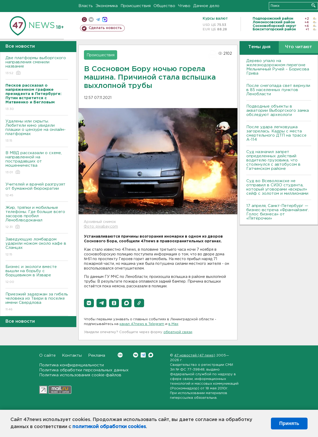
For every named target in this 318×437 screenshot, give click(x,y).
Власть (85, 6)
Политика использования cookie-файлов (80, 375)
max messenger (104, 19)
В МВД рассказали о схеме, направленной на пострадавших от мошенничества (36, 163)
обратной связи (177, 332)
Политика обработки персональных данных (84, 370)
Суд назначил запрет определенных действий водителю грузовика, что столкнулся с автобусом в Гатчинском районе (273, 160)
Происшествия (136, 6)
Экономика (107, 6)
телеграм (97, 19)
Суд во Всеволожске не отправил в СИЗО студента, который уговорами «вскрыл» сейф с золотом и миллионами (277, 187)
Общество (164, 6)
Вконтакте (120, 354)
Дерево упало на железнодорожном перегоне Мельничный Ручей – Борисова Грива (277, 67)
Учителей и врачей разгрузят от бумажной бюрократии (36, 190)
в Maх (173, 324)
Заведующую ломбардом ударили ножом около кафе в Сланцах (36, 247)
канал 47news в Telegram (142, 324)
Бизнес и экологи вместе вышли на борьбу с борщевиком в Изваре (36, 274)
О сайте (47, 355)
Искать (313, 5)
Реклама (96, 355)
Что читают (298, 47)
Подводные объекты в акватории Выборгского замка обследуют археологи (277, 110)
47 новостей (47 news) (194, 355)
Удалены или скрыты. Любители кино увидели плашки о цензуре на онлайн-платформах (36, 131)
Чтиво (184, 6)
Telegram (143, 354)
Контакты (72, 355)
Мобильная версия (84, 19)
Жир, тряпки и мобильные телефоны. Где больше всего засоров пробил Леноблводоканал (36, 217)
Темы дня (259, 47)
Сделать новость (105, 28)
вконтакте (91, 19)
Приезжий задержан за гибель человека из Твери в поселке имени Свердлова (36, 302)
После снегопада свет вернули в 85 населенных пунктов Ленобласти (278, 90)
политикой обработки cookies (109, 427)
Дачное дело (206, 6)
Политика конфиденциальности (71, 365)
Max (150, 354)
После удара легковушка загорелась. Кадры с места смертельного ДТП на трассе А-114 (276, 133)
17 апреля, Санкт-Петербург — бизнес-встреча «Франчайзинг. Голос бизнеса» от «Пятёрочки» (277, 212)
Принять (289, 423)
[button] (89, 303)
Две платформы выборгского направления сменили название (36, 65)
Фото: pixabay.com (101, 226)
